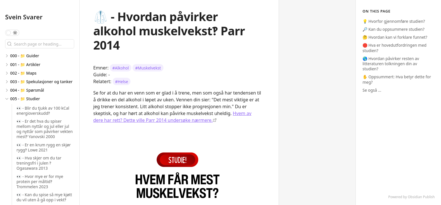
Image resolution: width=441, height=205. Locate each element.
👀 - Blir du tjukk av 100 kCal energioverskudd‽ (42, 110)
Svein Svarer (24, 17)
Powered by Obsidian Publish (411, 196)
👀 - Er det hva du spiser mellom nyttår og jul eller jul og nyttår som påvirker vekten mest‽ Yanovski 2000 (44, 129)
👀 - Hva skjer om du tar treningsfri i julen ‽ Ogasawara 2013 (38, 163)
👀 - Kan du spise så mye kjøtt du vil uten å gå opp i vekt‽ (44, 197)
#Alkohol (120, 68)
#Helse (121, 81)
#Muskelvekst (148, 68)
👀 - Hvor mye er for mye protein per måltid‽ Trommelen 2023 (39, 181)
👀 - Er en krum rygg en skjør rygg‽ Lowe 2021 (43, 147)
